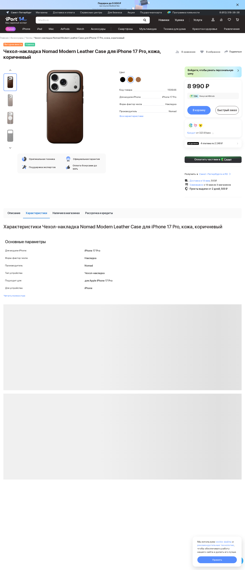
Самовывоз (196, 184)
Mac (51, 29)
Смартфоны (125, 29)
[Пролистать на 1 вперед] (10, 147)
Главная (4, 37)
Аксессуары (98, 29)
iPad (39, 29)
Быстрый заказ (227, 110)
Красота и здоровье (205, 29)
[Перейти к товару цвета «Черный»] (122, 79)
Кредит (191, 132)
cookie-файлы (224, 541)
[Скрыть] (237, 5)
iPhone (26, 29)
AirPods (65, 29)
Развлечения (232, 29)
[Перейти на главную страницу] (16, 20)
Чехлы (28, 37)
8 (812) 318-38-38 (229, 12)
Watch (80, 29)
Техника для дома (174, 29)
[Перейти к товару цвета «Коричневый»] (130, 79)
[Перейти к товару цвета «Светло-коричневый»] (138, 79)
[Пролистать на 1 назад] (10, 70)
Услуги (197, 20)
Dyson (10, 29)
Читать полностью (14, 295)
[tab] (14, 213)
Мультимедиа (148, 29)
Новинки (164, 20)
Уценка (179, 20)
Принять (217, 559)
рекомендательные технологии (215, 545)
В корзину (199, 110)
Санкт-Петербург (18, 12)
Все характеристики (131, 116)
